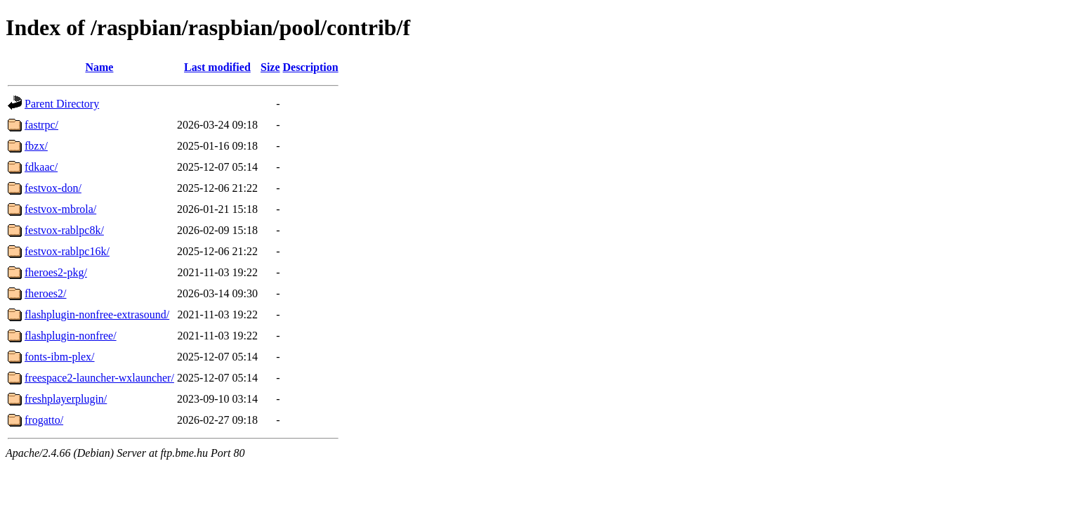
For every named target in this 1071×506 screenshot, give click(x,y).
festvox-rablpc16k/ (67, 251)
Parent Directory (62, 104)
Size (270, 67)
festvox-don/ (53, 188)
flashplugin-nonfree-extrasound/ (97, 314)
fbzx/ (36, 146)
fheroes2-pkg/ (56, 272)
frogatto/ (44, 420)
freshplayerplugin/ (66, 399)
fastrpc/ (41, 125)
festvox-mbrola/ (60, 209)
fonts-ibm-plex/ (60, 357)
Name (99, 67)
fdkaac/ (41, 167)
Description (311, 67)
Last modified (217, 67)
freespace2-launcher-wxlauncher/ (99, 378)
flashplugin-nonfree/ (71, 336)
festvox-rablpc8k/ (64, 230)
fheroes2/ (46, 293)
